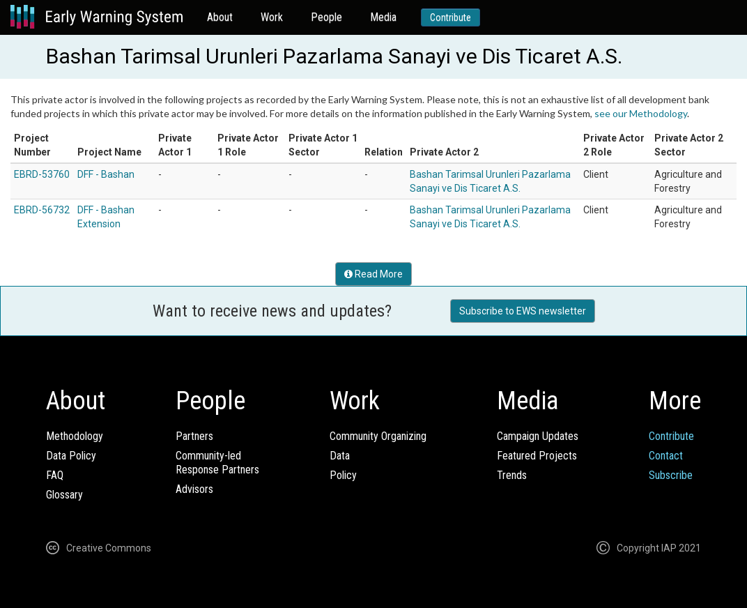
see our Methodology (640, 113)
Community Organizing (378, 436)
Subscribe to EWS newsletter (522, 311)
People (326, 17)
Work (272, 17)
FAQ (54, 475)
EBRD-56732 (42, 209)
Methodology (74, 436)
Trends (512, 475)
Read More (373, 274)
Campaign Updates (537, 436)
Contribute (450, 17)
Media (383, 17)
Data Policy (71, 455)
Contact (666, 455)
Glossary (64, 494)
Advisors (194, 489)
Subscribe (671, 475)
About (220, 17)
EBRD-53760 (42, 174)
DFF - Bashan (105, 174)
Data (340, 455)
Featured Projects (537, 455)
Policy (343, 475)
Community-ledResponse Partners (217, 462)
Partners (194, 436)
